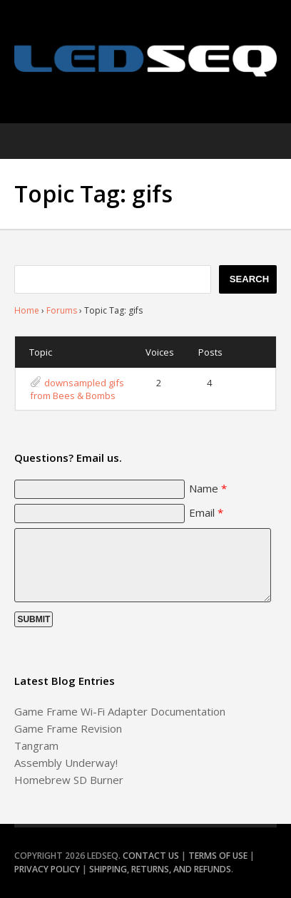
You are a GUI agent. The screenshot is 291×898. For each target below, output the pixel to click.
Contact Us (151, 856)
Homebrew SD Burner (68, 780)
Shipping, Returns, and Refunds (160, 869)
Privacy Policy (47, 869)
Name (208, 488)
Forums (61, 310)
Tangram (36, 745)
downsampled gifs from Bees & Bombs (77, 389)
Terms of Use (217, 856)
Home (26, 310)
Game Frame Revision (68, 728)
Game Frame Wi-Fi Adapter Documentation (119, 711)
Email (206, 512)
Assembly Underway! (66, 762)
